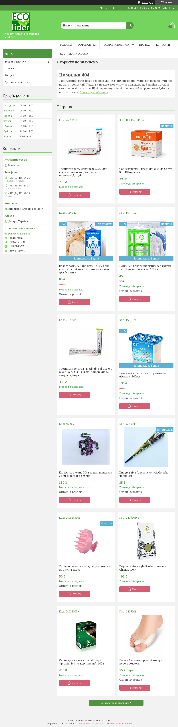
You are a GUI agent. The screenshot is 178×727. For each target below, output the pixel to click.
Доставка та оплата (74, 53)
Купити (77, 195)
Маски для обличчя (94, 92)
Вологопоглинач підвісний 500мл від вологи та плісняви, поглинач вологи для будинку (84, 269)
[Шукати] (130, 23)
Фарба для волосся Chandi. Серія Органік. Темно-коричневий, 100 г (81, 662)
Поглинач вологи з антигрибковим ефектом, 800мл (142, 374)
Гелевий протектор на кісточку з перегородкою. (140, 662)
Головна (66, 44)
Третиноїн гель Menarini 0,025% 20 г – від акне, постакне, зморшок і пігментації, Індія (84, 172)
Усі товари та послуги (115, 703)
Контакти (163, 44)
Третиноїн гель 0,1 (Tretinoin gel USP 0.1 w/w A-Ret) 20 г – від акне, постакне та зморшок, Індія (85, 372)
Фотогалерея (87, 44)
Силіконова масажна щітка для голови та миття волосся (84, 568)
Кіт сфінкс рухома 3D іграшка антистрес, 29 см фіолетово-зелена (85, 474)
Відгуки (9, 75)
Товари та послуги (115, 44)
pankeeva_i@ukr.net (19, 233)
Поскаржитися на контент (90, 723)
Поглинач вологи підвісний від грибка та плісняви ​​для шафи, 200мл (145, 267)
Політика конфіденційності (118, 723)
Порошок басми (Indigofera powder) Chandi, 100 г (142, 568)
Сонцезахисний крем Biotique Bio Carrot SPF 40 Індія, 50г (145, 170)
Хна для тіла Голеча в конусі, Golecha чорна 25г (143, 474)
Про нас (144, 44)
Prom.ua (106, 720)
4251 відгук (147, 2)
